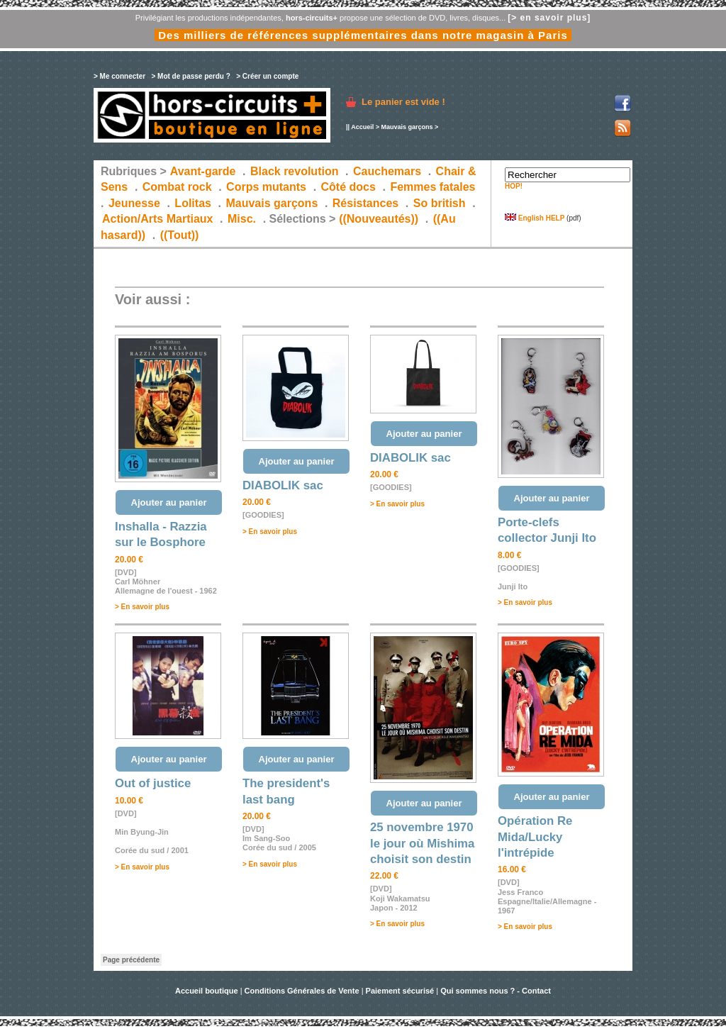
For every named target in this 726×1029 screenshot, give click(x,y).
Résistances (365, 203)
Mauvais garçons (406, 126)
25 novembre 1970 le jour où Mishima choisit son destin (422, 843)
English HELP (534, 218)
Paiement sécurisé (400, 990)
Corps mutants (267, 187)
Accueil (362, 126)
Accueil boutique (207, 990)
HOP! (514, 186)
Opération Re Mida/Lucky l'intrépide (535, 837)
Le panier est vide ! (403, 101)
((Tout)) (179, 235)
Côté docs (348, 187)
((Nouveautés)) (378, 219)
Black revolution (294, 171)
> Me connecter (119, 76)
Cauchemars (387, 171)
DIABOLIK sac (282, 485)
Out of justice (153, 783)
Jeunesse (134, 203)
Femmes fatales (432, 187)
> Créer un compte (267, 76)
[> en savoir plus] (549, 18)
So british (439, 203)
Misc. (242, 219)
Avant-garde (203, 171)
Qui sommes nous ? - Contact (495, 990)
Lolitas (192, 203)
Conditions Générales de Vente (302, 990)
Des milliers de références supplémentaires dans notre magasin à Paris (363, 35)
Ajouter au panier (169, 502)
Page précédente (131, 960)
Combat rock (177, 187)
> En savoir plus (142, 607)
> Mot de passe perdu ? (190, 76)
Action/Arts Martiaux (157, 219)
